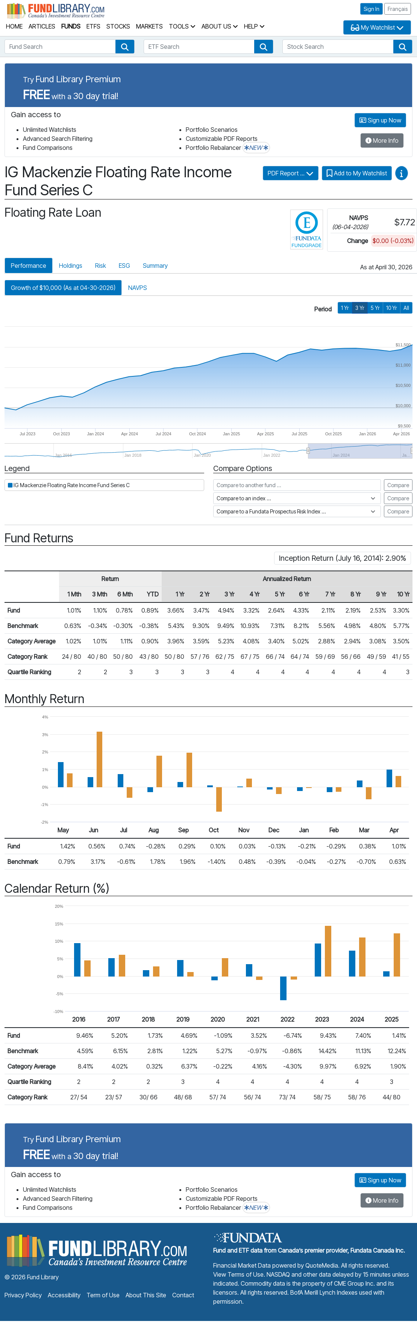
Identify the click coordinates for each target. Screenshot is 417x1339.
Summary (155, 265)
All (406, 308)
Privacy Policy (23, 1295)
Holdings (70, 265)
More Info (382, 140)
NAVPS (137, 287)
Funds (70, 26)
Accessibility (64, 1295)
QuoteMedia (321, 1265)
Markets (149, 26)
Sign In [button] (371, 9)
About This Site (146, 1295)
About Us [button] (220, 26)
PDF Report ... (291, 173)
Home (14, 26)
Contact (183, 1295)
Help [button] (254, 26)
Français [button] (398, 9)
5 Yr (375, 308)
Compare (398, 485)
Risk (100, 265)
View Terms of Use (238, 1274)
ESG (124, 265)
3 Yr (359, 308)
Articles (42, 26)
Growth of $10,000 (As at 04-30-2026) (63, 287)
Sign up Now (380, 120)
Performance (28, 265)
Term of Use (103, 1295)
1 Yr (345, 308)
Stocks (118, 26)
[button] (124, 46)
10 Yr (391, 308)
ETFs (93, 26)
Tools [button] (182, 26)
